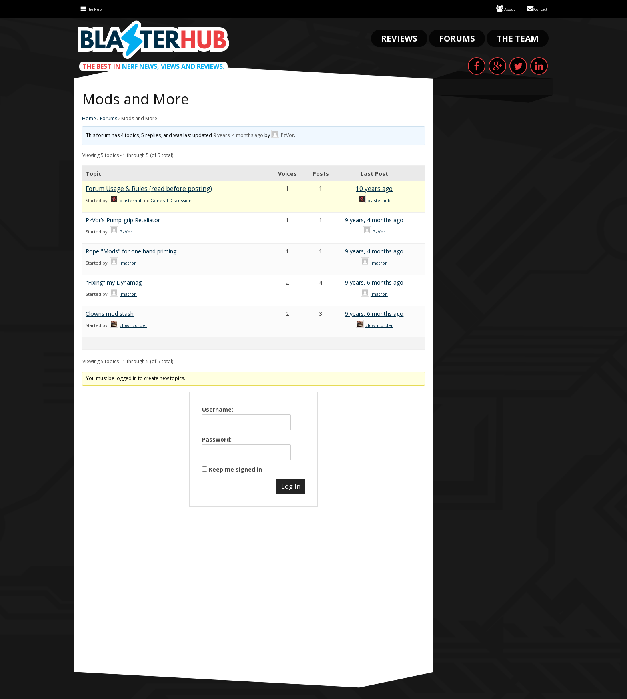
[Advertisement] (253, 611)
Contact (533, 8)
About (496, 8)
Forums (457, 37)
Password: (217, 438)
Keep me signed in (235, 468)
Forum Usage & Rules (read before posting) (149, 188)
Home (89, 117)
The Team (518, 37)
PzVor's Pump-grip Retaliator (123, 219)
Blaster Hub (154, 39)
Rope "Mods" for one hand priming (131, 250)
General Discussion (171, 200)
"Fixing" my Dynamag (114, 281)
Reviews (399, 37)
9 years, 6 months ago (374, 281)
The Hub (94, 8)
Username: (217, 408)
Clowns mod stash (110, 313)
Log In (290, 485)
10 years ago (374, 188)
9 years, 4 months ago (238, 134)
